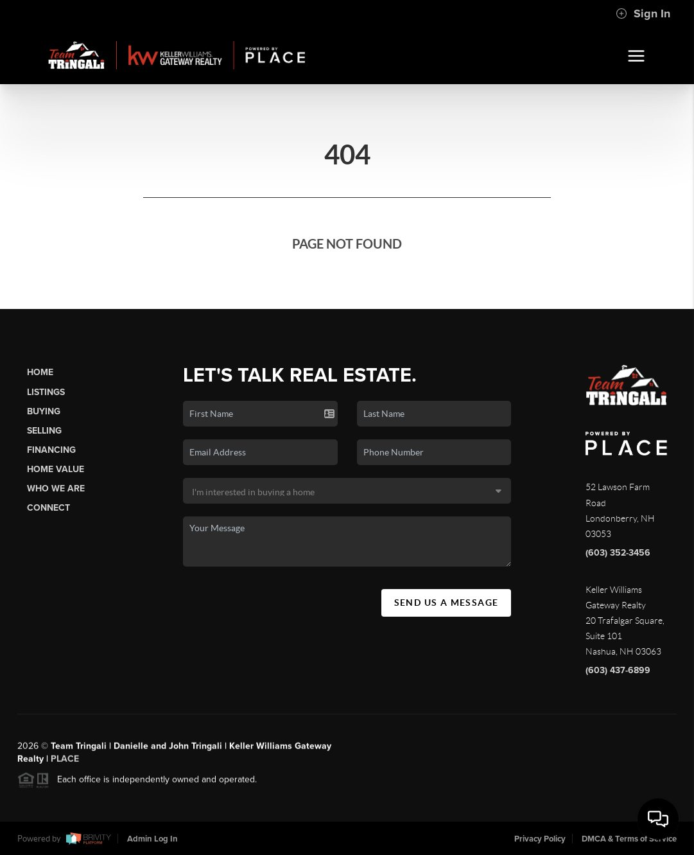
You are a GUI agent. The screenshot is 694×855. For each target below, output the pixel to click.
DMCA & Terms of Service (629, 839)
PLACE (65, 764)
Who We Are (56, 488)
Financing (51, 450)
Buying (43, 411)
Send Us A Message (446, 602)
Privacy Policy (540, 839)
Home (40, 372)
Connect (48, 507)
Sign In (643, 13)
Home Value (55, 469)
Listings (46, 392)
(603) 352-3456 (618, 552)
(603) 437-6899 (618, 670)
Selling (44, 430)
